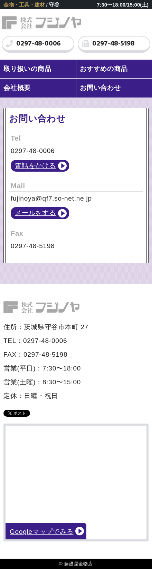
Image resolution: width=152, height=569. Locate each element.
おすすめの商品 (103, 68)
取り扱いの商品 (27, 68)
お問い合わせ (100, 87)
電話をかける (35, 165)
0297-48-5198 (108, 43)
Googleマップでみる (41, 531)
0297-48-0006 (33, 43)
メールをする (35, 212)
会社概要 (17, 87)
